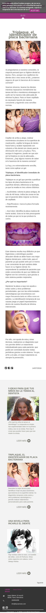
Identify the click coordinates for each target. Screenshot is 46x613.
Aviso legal (10, 612)
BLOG (23, 15)
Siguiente (40, 583)
